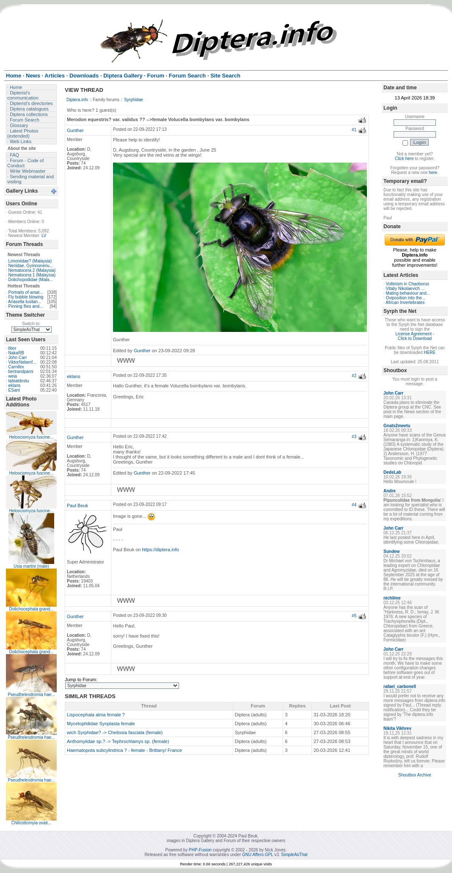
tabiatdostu (18, 380)
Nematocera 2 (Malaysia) (32, 270)
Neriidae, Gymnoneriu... (30, 265)
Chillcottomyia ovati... (31, 823)
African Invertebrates (405, 302)
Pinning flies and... (25, 306)
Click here (404, 158)
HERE (429, 352)
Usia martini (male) (31, 566)
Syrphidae (133, 99)
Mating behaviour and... (408, 293)
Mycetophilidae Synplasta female (101, 723)
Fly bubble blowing (26, 297)
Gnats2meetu (396, 425)
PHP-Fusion (200, 850)
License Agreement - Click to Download (414, 336)
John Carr (17, 357)
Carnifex (16, 367)
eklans (14, 385)
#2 (354, 375)
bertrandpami (20, 371)
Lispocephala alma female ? (96, 714)
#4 (354, 505)
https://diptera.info (160, 549)
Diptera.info (77, 99)
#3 (354, 436)
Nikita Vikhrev (397, 728)
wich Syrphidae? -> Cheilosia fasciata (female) (115, 732)
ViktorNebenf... (22, 362)
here (433, 172)
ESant (14, 390)
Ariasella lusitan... (24, 301)
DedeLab (392, 472)
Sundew (391, 551)
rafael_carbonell (399, 686)
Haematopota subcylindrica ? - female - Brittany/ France (124, 750)
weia (12, 376)
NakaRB (16, 353)
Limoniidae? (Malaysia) (30, 261)
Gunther (75, 130)
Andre (389, 491)
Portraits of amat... (25, 292)
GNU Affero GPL (257, 854)
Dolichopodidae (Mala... (30, 279)
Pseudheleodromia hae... (31, 694)
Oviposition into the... (405, 298)
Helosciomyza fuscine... (31, 437)
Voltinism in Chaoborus (407, 284)
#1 (354, 129)
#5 (354, 615)
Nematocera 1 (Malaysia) (32, 275)
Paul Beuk (77, 505)
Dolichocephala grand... (31, 609)
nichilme (392, 598)
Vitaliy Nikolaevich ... (405, 288)
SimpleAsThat (294, 854)
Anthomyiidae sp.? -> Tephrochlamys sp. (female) (118, 741)
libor (12, 348)
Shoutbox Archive (414, 775)
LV (44, 235)
